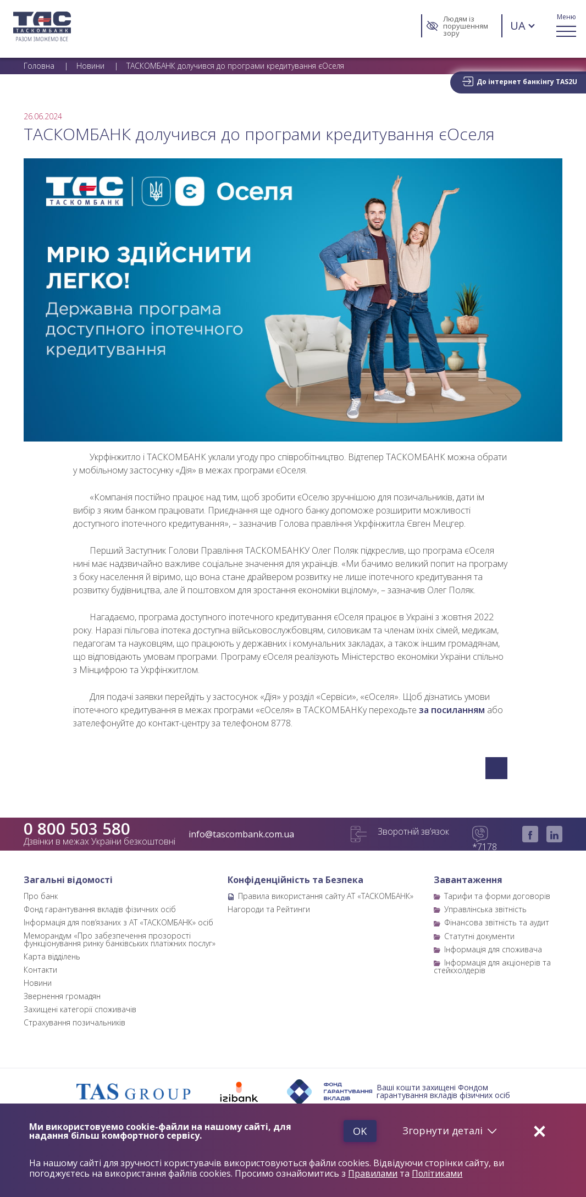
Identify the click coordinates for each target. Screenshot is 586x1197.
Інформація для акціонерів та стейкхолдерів (492, 966)
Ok (357, 1131)
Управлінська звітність (485, 909)
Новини (38, 983)
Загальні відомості (68, 880)
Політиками (438, 1174)
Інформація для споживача (493, 949)
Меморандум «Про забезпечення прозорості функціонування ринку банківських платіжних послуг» (119, 939)
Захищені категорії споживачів (80, 1009)
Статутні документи (479, 936)
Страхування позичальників (74, 1022)
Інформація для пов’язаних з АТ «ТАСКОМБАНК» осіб (118, 922)
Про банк (41, 896)
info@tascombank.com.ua (241, 834)
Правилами (373, 1174)
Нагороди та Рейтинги (269, 909)
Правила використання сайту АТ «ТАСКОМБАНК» (325, 896)
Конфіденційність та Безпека (295, 880)
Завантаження (468, 880)
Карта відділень (52, 956)
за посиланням (452, 710)
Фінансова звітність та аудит (496, 922)
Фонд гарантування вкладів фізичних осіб (100, 909)
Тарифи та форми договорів (497, 896)
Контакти (40, 969)
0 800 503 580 (77, 828)
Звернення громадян (62, 996)
